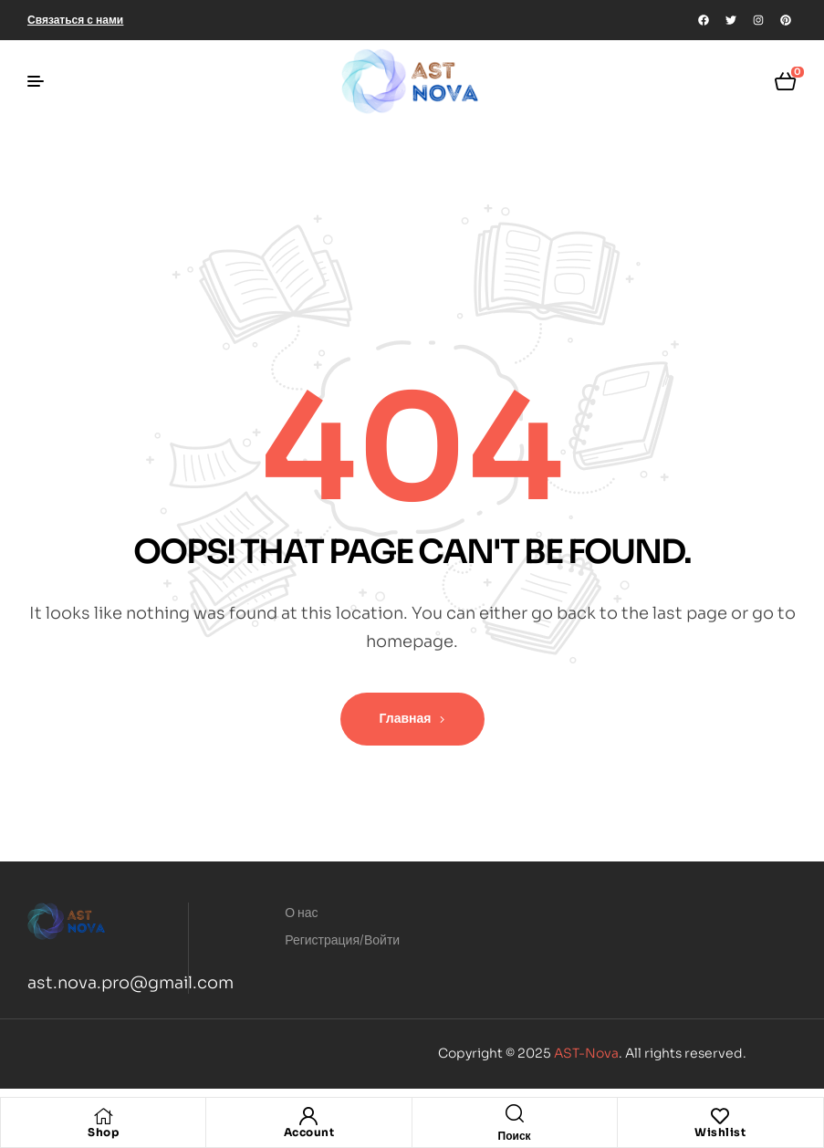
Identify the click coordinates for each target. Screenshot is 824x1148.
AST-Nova (586, 1053)
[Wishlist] (720, 1116)
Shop (103, 1132)
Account (309, 1132)
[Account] (308, 1116)
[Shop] (103, 1116)
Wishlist (720, 1132)
